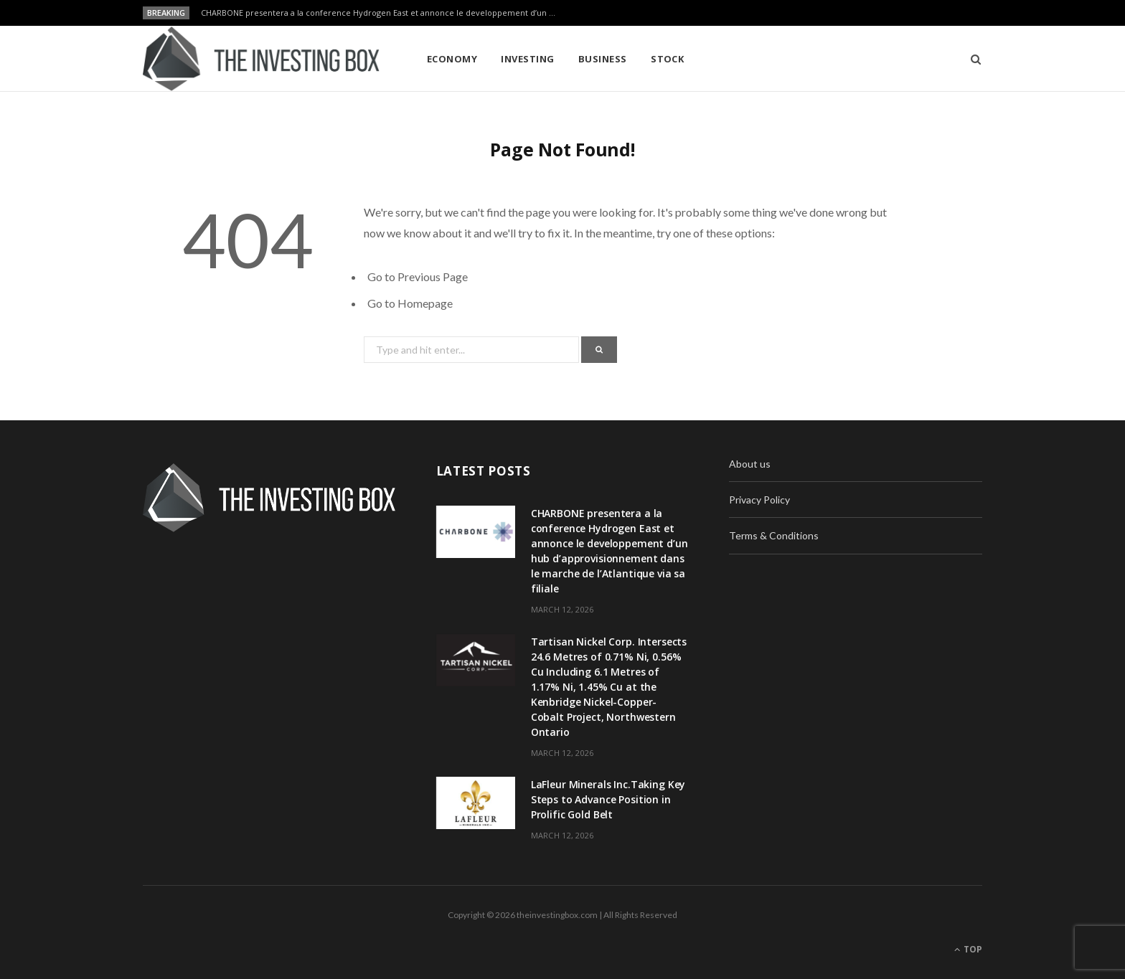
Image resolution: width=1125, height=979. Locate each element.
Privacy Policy (759, 499)
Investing (527, 58)
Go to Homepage (410, 303)
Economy (452, 58)
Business (602, 58)
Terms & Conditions (774, 535)
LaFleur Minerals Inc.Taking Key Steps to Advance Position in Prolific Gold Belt (608, 799)
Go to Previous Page (417, 276)
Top (968, 949)
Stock (667, 58)
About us (750, 464)
